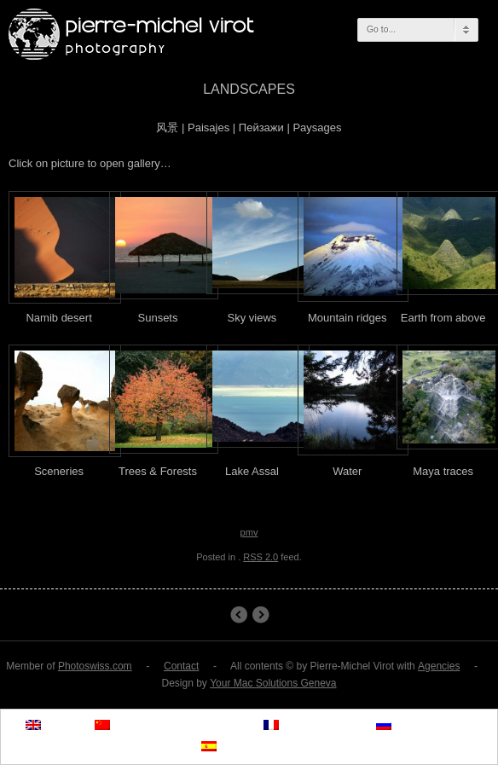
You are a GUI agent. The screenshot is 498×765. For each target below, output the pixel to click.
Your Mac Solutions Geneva (273, 683)
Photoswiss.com (95, 666)
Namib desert (238, 614)
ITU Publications (260, 614)
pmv (249, 532)
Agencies (439, 666)
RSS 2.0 (260, 557)
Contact (181, 666)
